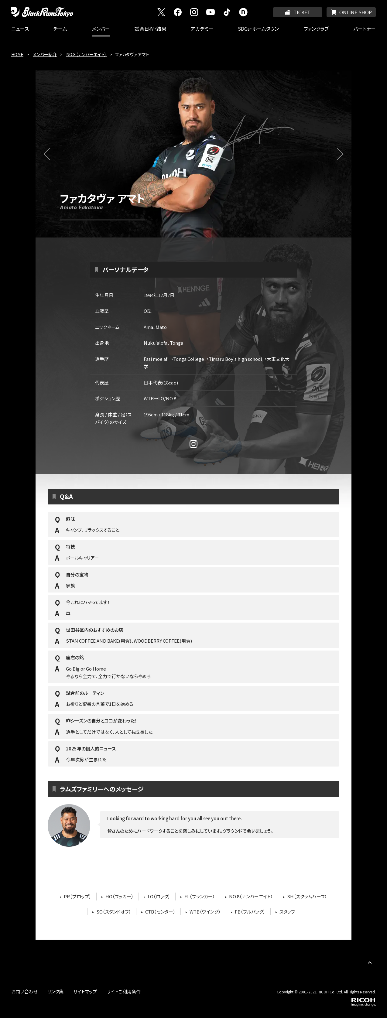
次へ (341, 157)
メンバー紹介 (45, 54)
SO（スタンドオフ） (113, 911)
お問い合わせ (24, 991)
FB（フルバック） (250, 911)
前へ (53, 157)
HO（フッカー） (119, 896)
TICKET (301, 12)
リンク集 (55, 991)
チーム (60, 28)
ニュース (20, 28)
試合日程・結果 (150, 28)
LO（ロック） (159, 896)
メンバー (101, 28)
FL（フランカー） (199, 896)
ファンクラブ (316, 28)
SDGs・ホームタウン (258, 28)
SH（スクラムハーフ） (307, 896)
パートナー (364, 28)
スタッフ (287, 911)
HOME (17, 54)
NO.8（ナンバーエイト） (86, 54)
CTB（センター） (160, 911)
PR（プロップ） (77, 896)
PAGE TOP (370, 962)
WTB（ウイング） (205, 911)
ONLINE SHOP (355, 12)
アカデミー (202, 28)
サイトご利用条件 (124, 991)
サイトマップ (85, 991)
